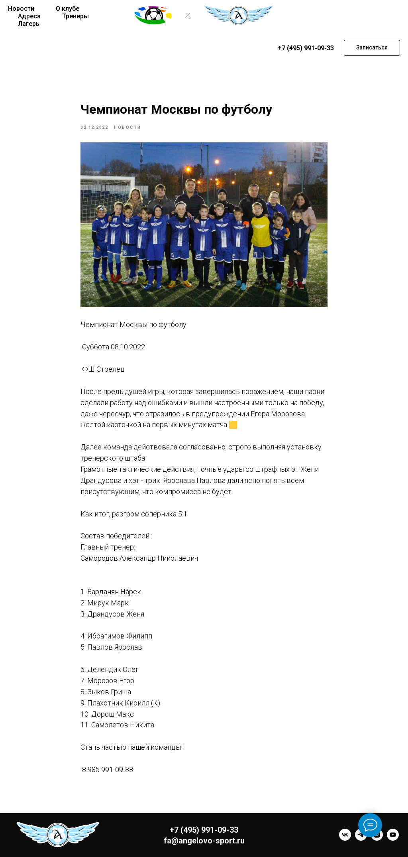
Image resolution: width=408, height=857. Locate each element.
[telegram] (361, 838)
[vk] (345, 838)
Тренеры (75, 16)
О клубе (67, 8)
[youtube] (393, 838)
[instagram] (377, 838)
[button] (372, 48)
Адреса (29, 16)
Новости (21, 8)
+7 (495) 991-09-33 (306, 48)
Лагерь (28, 24)
